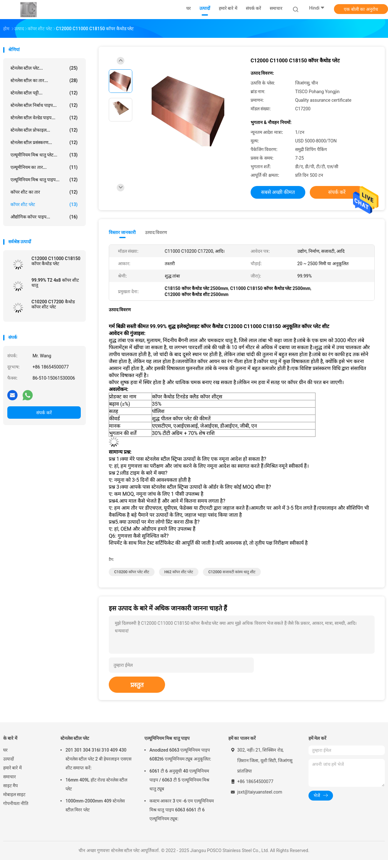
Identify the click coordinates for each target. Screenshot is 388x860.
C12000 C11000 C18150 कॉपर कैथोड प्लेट (55, 261)
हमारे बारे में (12, 767)
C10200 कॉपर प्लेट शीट (131, 572)
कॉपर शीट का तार (44, 192)
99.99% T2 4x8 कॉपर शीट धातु (55, 283)
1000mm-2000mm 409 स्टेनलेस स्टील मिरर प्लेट (95, 805)
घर (5, 750)
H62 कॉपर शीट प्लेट (178, 572)
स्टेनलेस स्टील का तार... (44, 80)
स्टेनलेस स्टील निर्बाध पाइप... (44, 105)
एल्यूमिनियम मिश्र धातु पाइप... (44, 179)
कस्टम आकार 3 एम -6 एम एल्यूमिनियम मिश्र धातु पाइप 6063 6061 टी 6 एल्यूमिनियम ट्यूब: (181, 809)
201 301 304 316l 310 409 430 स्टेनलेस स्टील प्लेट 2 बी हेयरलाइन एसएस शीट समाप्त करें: (98, 758)
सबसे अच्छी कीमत (278, 192)
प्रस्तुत (136, 685)
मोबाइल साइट (14, 794)
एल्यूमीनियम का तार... (44, 167)
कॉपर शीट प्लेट (44, 204)
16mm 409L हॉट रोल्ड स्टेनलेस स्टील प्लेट (96, 784)
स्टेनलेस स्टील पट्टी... (44, 93)
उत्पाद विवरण (156, 232)
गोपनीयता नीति (15, 803)
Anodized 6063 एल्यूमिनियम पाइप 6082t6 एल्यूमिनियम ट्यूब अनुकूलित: (180, 754)
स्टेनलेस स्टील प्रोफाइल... (44, 130)
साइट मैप (10, 785)
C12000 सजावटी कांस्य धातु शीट (231, 572)
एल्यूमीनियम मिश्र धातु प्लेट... (44, 155)
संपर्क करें (44, 412)
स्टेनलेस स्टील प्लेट (74, 738)
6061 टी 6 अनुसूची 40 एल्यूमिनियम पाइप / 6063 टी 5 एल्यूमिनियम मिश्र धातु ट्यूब (179, 779)
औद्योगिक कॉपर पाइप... (44, 217)
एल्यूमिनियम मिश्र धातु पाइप (167, 738)
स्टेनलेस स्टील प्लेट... (44, 68)
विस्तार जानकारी (122, 232)
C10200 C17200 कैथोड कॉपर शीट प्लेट (53, 304)
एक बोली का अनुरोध (361, 9)
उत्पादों (8, 758)
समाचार (9, 776)
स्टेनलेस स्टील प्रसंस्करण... (44, 142)
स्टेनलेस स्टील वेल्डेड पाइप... (44, 117)
